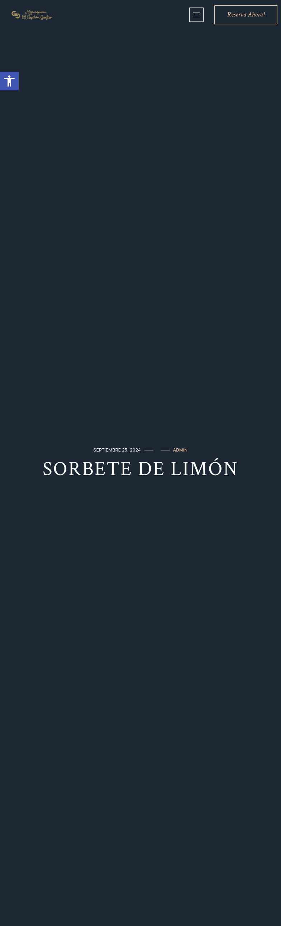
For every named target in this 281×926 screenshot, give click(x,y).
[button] (9, 81)
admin (180, 450)
